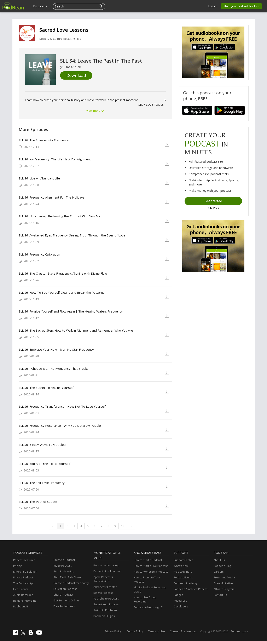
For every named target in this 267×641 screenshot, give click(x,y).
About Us (219, 560)
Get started (213, 201)
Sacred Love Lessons (63, 29)
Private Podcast (23, 577)
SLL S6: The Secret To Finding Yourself (46, 387)
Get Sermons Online (66, 600)
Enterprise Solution (25, 571)
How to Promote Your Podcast (147, 579)
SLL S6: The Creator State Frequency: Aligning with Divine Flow (63, 273)
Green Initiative (223, 583)
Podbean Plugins (104, 616)
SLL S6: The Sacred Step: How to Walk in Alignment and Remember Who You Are (76, 330)
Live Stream (20, 589)
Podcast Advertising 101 (148, 607)
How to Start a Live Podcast (151, 566)
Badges (178, 595)
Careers (219, 571)
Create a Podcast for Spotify (71, 583)
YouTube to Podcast (105, 598)
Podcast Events (183, 577)
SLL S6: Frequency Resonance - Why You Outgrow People (60, 425)
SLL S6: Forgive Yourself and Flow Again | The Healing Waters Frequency (71, 311)
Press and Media (224, 577)
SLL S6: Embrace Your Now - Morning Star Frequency (56, 349)
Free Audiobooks (64, 606)
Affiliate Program (224, 589)
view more (95, 111)
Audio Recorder (23, 595)
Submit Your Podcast (106, 604)
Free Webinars (183, 571)
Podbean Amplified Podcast (191, 589)
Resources (180, 600)
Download (76, 75)
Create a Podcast (64, 560)
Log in (212, 6)
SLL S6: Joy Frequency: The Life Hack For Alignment (55, 159)
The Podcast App (23, 583)
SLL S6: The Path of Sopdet (38, 501)
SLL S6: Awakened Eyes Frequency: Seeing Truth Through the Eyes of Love (72, 235)
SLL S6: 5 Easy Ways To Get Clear (43, 444)
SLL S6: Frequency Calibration (39, 254)
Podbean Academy (185, 583)
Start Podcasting (63, 571)
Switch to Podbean (105, 610)
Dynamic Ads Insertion (107, 571)
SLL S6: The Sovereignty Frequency (44, 140)
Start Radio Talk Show (67, 577)
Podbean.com (239, 631)
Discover (40, 6)
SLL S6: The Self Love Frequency (42, 483)
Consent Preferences (183, 631)
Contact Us (220, 595)
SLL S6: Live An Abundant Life (39, 178)
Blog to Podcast (103, 593)
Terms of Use (156, 631)
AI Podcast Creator (105, 587)
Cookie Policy (135, 631)
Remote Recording (24, 600)
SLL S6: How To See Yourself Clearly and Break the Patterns (61, 292)
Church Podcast (63, 594)
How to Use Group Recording (145, 599)
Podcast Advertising (105, 565)
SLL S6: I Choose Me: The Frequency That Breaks (53, 368)
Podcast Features (24, 560)
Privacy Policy (113, 631)
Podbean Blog (222, 566)
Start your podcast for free (241, 6)
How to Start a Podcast (148, 560)
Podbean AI (20, 606)
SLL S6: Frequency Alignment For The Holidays (52, 197)
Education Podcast (65, 589)
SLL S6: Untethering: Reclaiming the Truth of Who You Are (59, 216)
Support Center (183, 560)
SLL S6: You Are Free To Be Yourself (44, 463)
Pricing (17, 566)
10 (122, 526)
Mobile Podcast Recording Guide (150, 589)
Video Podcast (62, 565)
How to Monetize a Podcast (151, 571)
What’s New (181, 566)
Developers (181, 606)
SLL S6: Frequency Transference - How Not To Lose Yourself (62, 406)
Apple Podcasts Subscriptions (103, 579)
